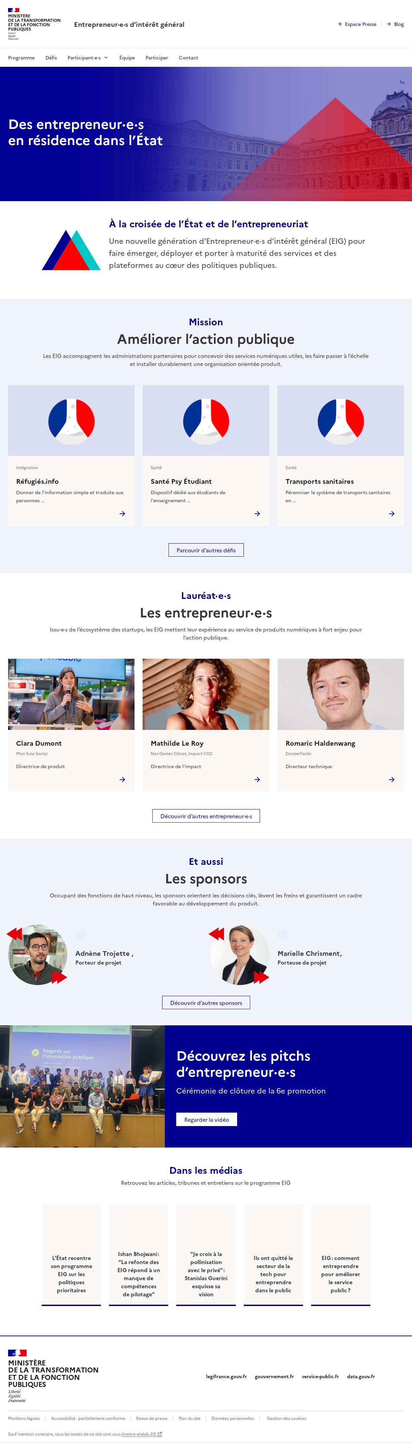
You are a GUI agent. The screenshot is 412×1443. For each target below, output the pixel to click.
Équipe (127, 57)
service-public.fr (320, 1376)
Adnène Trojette (103, 953)
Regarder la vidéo (206, 1119)
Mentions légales (24, 1418)
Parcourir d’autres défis (206, 550)
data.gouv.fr (361, 1376)
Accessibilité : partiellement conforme (88, 1418)
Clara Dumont (39, 742)
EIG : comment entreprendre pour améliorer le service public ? (340, 1274)
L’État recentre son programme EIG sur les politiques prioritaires (71, 1274)
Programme (21, 57)
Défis (51, 57)
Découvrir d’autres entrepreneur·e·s (206, 816)
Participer (157, 57)
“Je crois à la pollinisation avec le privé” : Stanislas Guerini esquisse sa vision (206, 1274)
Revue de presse (151, 1418)
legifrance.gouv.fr (226, 1376)
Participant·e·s (84, 57)
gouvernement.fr (274, 1376)
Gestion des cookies (286, 1418)
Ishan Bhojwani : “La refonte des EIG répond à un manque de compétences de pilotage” (138, 1274)
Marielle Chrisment (308, 953)
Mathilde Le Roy (177, 742)
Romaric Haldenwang (320, 742)
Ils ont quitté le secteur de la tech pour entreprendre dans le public (273, 1274)
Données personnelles (233, 1418)
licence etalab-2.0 (139, 1434)
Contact (188, 57)
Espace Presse (360, 23)
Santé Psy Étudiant (181, 480)
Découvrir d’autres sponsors (206, 1002)
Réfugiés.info (37, 480)
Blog (399, 23)
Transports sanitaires (320, 480)
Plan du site (189, 1418)
